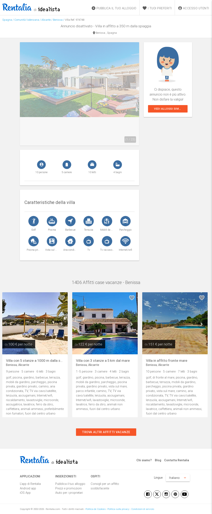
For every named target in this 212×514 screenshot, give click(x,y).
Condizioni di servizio (142, 508)
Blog (158, 460)
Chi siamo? (144, 460)
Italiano (178, 478)
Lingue (158, 477)
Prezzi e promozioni (68, 488)
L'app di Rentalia (30, 484)
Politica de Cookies (96, 508)
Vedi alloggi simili (168, 108)
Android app (28, 488)
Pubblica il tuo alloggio (70, 484)
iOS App (25, 493)
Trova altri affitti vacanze (106, 432)
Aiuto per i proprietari (69, 493)
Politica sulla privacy (118, 508)
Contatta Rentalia (176, 460)
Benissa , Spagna (105, 33)
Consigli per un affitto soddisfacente (105, 486)
